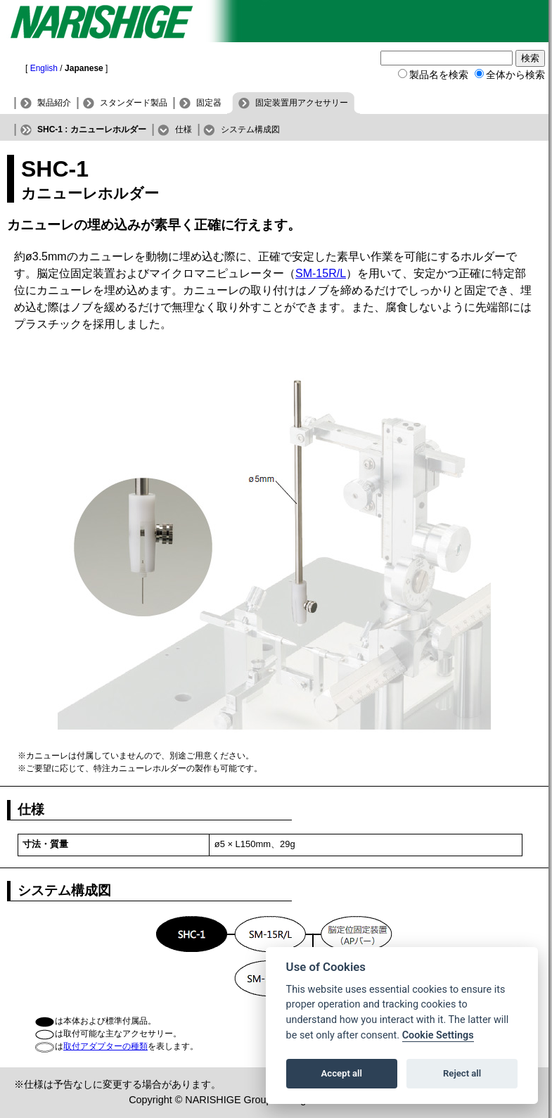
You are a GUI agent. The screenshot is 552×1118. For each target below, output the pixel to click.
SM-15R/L (320, 273)
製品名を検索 (438, 74)
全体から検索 (515, 74)
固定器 (209, 103)
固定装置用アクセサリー (301, 103)
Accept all (341, 1073)
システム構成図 (250, 129)
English (44, 68)
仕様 (183, 129)
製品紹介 (54, 103)
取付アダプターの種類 (105, 1046)
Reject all (462, 1073)
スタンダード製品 (133, 103)
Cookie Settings (438, 1035)
